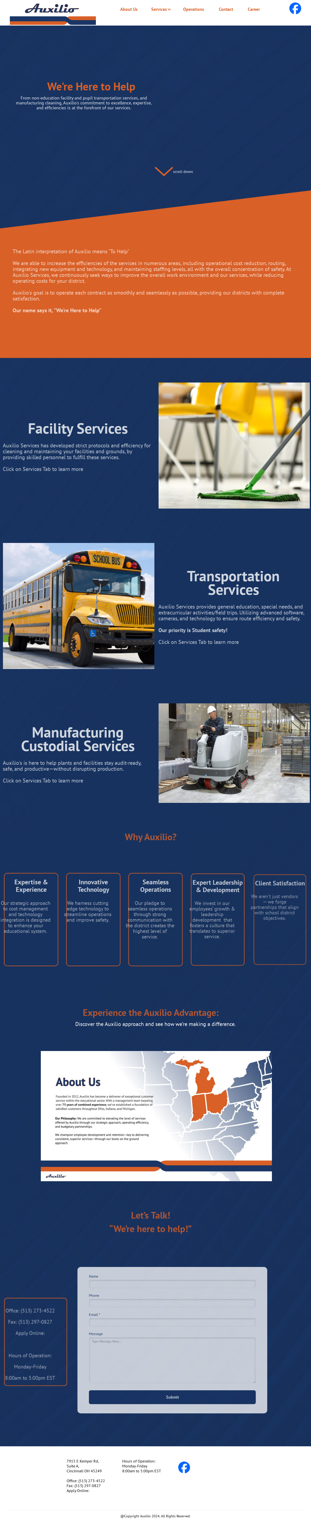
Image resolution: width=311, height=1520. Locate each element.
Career (254, 9)
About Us (129, 9)
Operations (193, 9)
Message (101, 1334)
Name (99, 1281)
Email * (100, 1316)
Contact (226, 9)
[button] (159, 9)
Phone (99, 1298)
